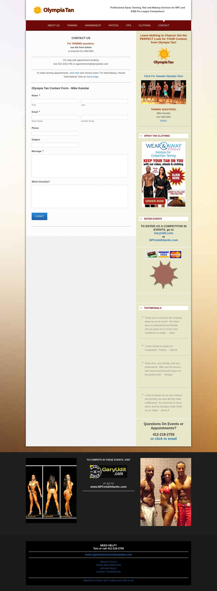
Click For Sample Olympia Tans (163, 76)
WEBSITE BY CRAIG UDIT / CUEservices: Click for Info (108, 580)
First (34, 105)
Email (36, 112)
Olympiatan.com (53, 10)
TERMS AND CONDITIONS (108, 565)
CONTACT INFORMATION (108, 572)
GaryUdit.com (163, 233)
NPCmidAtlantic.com (163, 240)
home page (92, 76)
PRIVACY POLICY (108, 562)
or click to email (163, 439)
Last (83, 105)
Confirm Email (87, 121)
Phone (35, 128)
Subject (36, 139)
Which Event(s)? (41, 181)
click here (74, 73)
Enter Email (37, 121)
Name (36, 95)
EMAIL (163, 121)
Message (38, 151)
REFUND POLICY (108, 568)
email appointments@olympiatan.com (108, 554)
